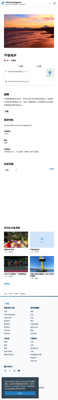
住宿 (31, 342)
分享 (38, 66)
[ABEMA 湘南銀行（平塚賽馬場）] (16, 266)
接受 (20, 393)
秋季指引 (7, 327)
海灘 (6, 111)
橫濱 (5, 342)
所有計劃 (33, 361)
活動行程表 (8, 318)
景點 (31, 311)
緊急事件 (33, 358)
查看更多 (7, 284)
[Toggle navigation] (54, 3)
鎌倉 (5, 345)
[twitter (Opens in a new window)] (10, 371)
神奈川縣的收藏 (9, 314)
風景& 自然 (34, 327)
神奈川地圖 (8, 351)
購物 (31, 330)
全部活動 (33, 333)
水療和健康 (34, 324)
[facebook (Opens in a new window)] (5, 371)
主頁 (5, 294)
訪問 (31, 345)
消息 (5, 311)
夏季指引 (7, 324)
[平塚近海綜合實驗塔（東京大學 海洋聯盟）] (42, 267)
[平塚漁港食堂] (42, 242)
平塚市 (13, 60)
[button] (26, 233)
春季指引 (7, 321)
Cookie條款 (10, 389)
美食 (31, 318)
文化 (31, 314)
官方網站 (24, 125)
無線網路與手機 (35, 354)
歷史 (31, 321)
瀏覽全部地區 (8, 354)
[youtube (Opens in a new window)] (19, 371)
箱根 (5, 348)
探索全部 (7, 333)
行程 (31, 351)
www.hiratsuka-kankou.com (18, 81)
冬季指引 (7, 330)
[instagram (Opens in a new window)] (14, 371)
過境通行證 (34, 348)
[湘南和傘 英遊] (16, 242)
